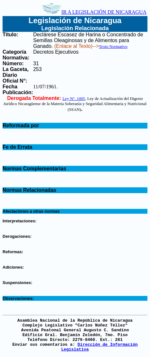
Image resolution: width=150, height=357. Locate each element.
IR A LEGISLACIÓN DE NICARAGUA (94, 12)
